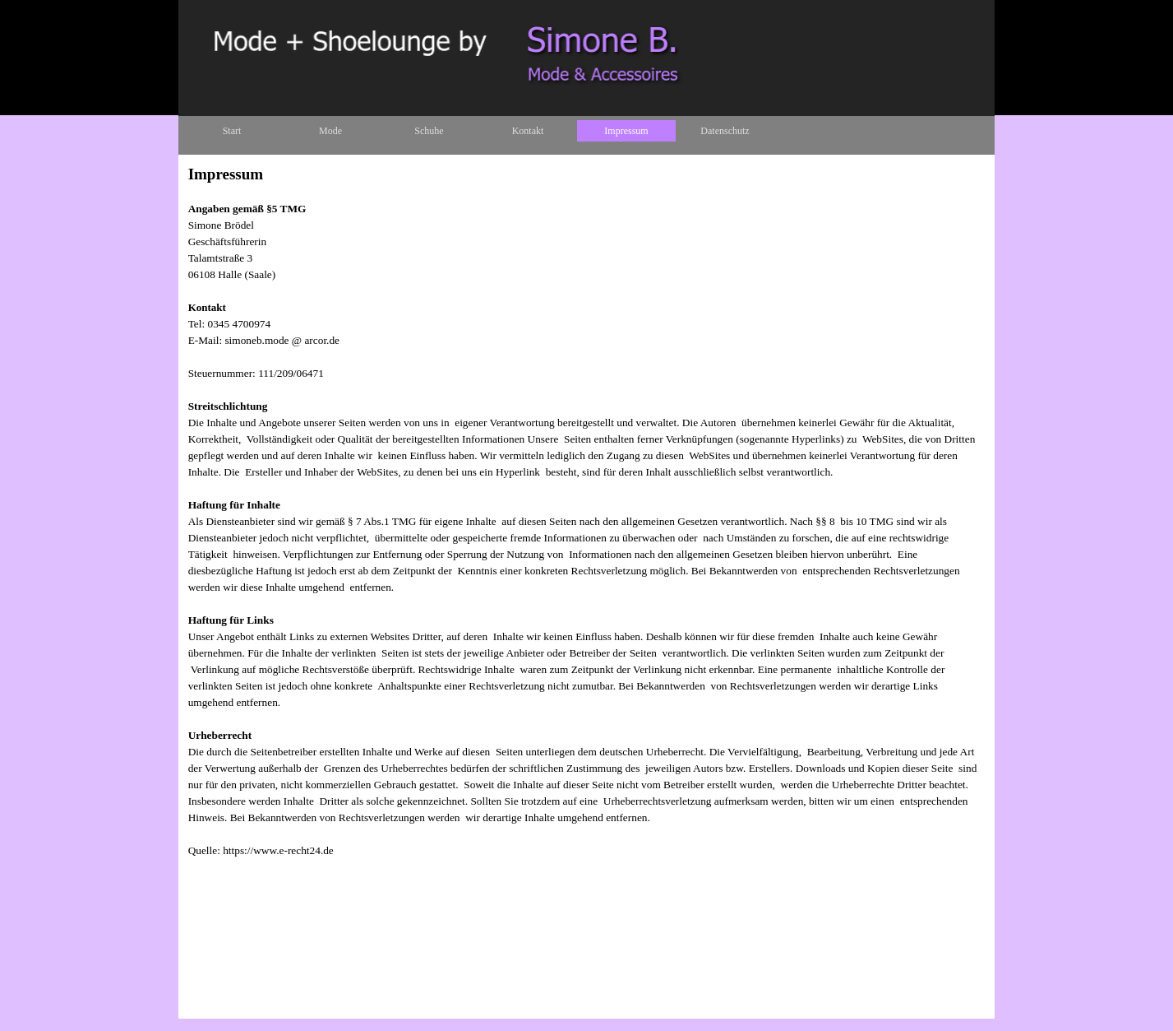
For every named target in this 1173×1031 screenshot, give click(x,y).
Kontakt (528, 131)
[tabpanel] (587, 569)
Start (232, 131)
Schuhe (428, 131)
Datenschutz (724, 131)
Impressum (626, 131)
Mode (330, 131)
